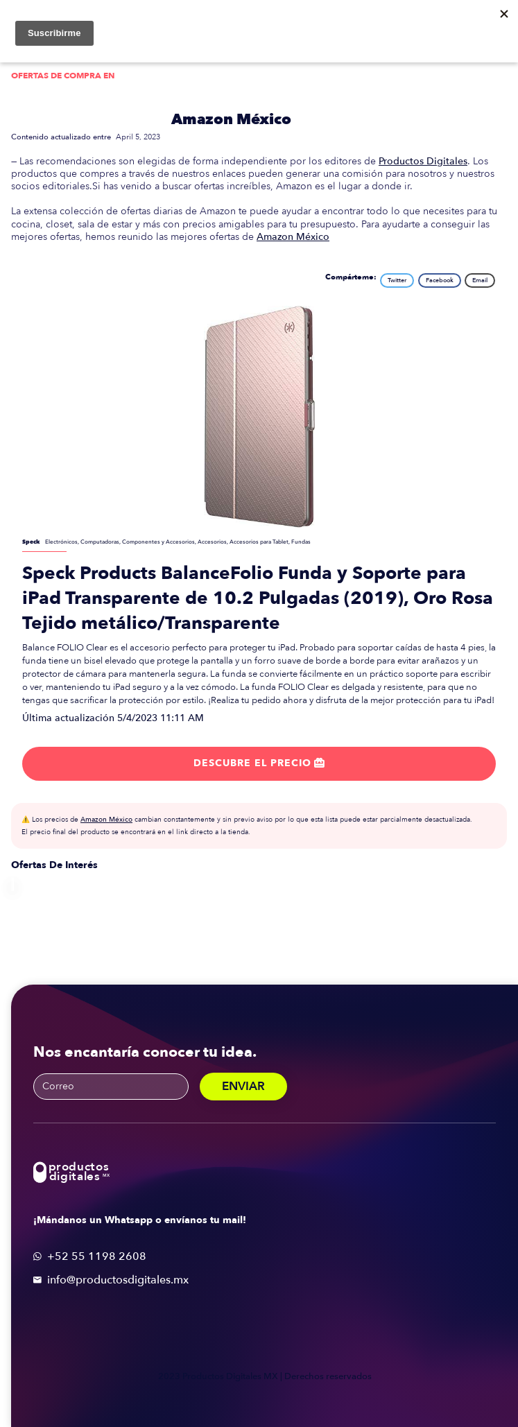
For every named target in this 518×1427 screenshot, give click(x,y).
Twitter (397, 280)
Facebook (440, 280)
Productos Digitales (423, 161)
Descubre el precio (259, 763)
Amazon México (231, 120)
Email (479, 280)
